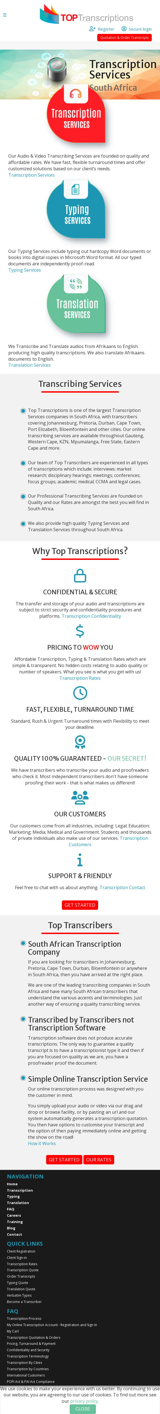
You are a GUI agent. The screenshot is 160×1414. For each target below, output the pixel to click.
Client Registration (21, 1251)
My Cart (13, 1331)
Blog (11, 1228)
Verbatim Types (19, 1295)
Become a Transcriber (24, 1301)
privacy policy (84, 1401)
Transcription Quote (23, 1270)
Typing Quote (17, 1282)
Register (104, 29)
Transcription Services (31, 175)
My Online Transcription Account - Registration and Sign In (52, 1325)
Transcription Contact (122, 887)
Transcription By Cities (24, 1362)
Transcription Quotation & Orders (33, 1337)
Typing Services (24, 270)
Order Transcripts (21, 1276)
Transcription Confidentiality (91, 616)
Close (82, 1409)
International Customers (26, 1375)
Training (15, 1221)
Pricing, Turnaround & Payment (31, 1343)
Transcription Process (24, 1318)
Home (12, 1183)
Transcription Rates (80, 678)
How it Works (42, 1143)
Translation (18, 1202)
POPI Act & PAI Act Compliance (31, 1381)
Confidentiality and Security (28, 1350)
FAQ (10, 1209)
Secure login (137, 29)
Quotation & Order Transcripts (124, 37)
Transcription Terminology (28, 1356)
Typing (13, 1196)
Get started (80, 905)
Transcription (20, 1190)
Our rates (98, 1159)
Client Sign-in (17, 1257)
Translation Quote (21, 1289)
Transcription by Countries (28, 1369)
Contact (14, 1234)
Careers (14, 1215)
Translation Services (29, 365)
